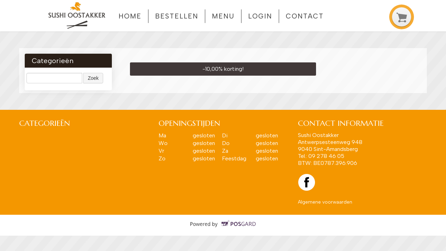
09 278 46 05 (326, 156)
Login (260, 16)
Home (129, 16)
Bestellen (176, 16)
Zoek (93, 78)
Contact (304, 16)
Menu (223, 16)
